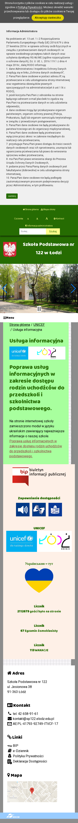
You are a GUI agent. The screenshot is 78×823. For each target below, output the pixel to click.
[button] (5, 288)
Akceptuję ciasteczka (48, 17)
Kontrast (59, 218)
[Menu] (39, 317)
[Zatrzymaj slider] (39, 309)
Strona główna (31, 209)
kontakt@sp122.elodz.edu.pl (30, 719)
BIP (12, 746)
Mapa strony (48, 209)
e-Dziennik (18, 751)
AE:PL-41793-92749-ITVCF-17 (32, 724)
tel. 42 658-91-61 (22, 714)
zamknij (12, 196)
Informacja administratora (39, 226)
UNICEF (39, 325)
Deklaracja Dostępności (27, 761)
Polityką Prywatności (30, 7)
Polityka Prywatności (25, 756)
